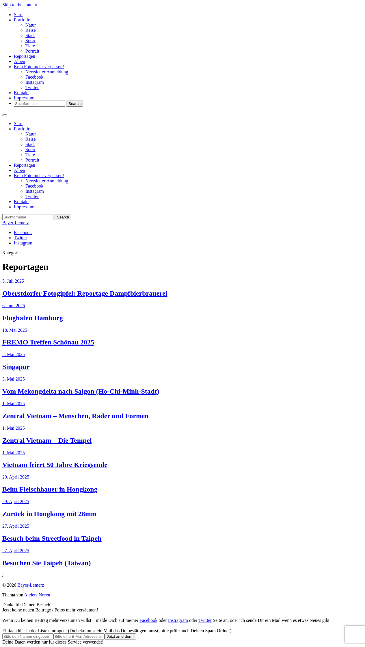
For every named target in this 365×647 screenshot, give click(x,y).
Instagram (34, 82)
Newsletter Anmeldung (46, 71)
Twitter (32, 87)
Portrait (32, 51)
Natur (30, 25)
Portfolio (22, 19)
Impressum (24, 97)
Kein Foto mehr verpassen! (39, 66)
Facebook (34, 77)
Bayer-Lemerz (15, 222)
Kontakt (21, 92)
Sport (30, 40)
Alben (19, 61)
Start (18, 14)
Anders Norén (37, 594)
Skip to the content (19, 4)
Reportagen (24, 56)
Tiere (30, 45)
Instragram (178, 620)
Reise (30, 30)
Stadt (30, 35)
